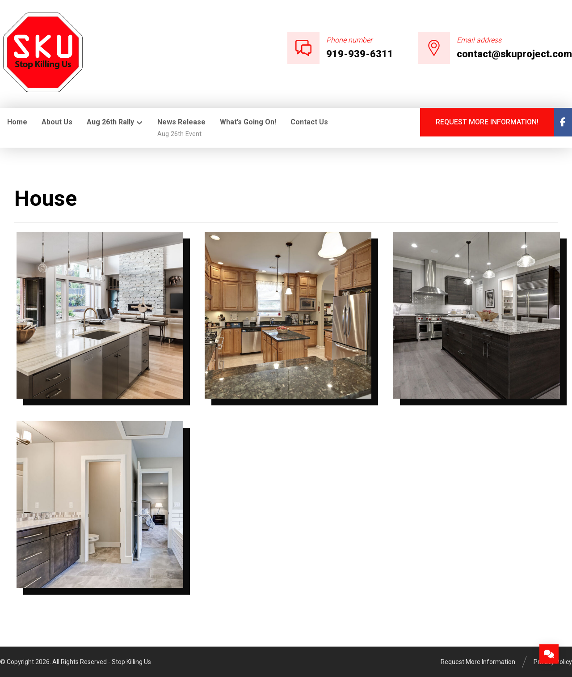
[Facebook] (563, 122)
